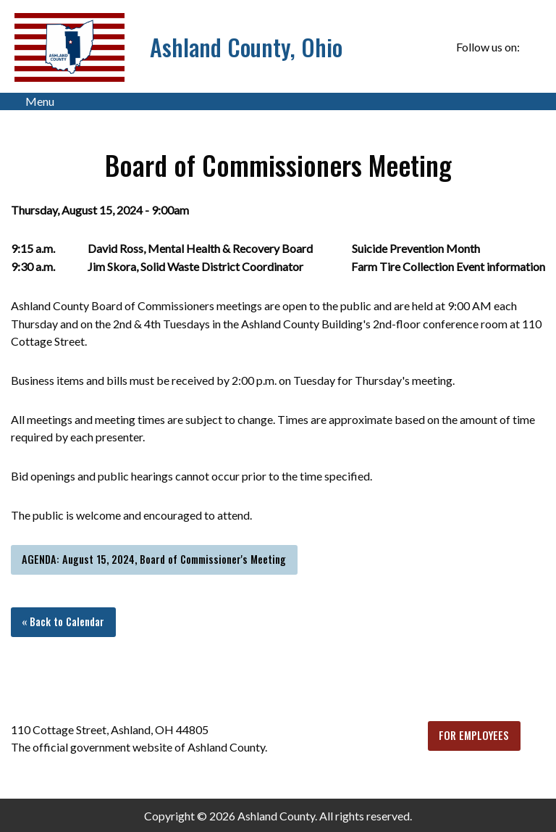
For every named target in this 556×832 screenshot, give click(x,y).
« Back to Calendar (63, 621)
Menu (32, 101)
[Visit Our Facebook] (533, 47)
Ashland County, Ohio (246, 47)
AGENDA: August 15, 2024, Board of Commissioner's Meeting (154, 559)
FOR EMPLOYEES (474, 735)
